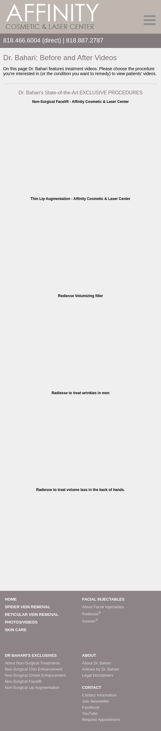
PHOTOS (13, 622)
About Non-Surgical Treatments (32, 663)
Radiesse (91, 614)
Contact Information (99, 695)
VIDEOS (30, 622)
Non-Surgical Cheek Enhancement (35, 675)
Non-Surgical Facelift (23, 681)
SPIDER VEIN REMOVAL (28, 607)
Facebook (91, 707)
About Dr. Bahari (96, 663)
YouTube (90, 713)
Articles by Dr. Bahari (100, 669)
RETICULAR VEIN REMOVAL (32, 614)
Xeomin (90, 621)
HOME (11, 599)
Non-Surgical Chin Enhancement (33, 669)
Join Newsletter (95, 701)
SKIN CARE (16, 629)
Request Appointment (101, 719)
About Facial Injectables (103, 607)
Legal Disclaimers (98, 675)
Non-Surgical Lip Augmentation (32, 687)
